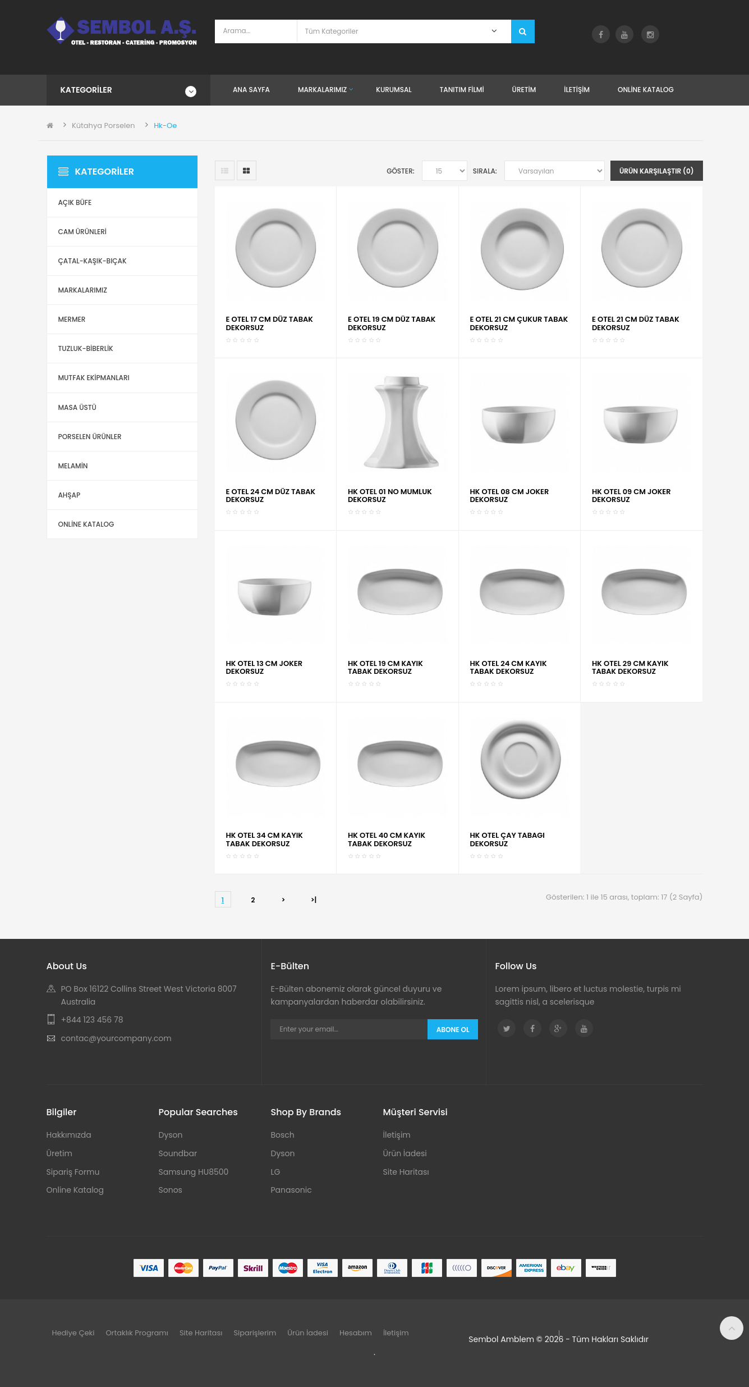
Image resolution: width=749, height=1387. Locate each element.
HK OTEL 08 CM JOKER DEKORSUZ (509, 495)
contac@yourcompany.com (116, 1038)
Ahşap (69, 495)
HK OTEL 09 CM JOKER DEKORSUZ (631, 495)
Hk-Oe (165, 125)
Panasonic (291, 1190)
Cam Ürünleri (82, 231)
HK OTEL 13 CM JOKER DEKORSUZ (264, 667)
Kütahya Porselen (103, 125)
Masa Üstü (77, 407)
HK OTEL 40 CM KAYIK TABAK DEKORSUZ (386, 839)
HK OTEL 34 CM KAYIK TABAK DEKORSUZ (264, 839)
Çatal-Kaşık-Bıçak (92, 261)
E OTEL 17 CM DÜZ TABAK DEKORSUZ (269, 323)
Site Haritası (406, 1172)
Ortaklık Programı (136, 1332)
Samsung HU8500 (194, 1172)
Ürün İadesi (405, 1153)
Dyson (171, 1134)
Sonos (170, 1190)
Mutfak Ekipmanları (94, 377)
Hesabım (355, 1332)
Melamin (73, 466)
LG (276, 1172)
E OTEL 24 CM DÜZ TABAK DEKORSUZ (271, 495)
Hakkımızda (69, 1134)
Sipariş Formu (73, 1172)
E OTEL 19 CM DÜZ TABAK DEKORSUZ (391, 323)
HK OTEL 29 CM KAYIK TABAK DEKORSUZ (630, 667)
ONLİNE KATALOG (86, 524)
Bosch (283, 1134)
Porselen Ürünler (90, 436)
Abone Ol (453, 1029)
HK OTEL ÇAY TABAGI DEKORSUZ (507, 839)
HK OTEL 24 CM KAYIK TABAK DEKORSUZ (508, 667)
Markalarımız (82, 290)
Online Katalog (75, 1190)
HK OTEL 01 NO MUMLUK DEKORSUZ (390, 495)
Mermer (72, 319)
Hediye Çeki (73, 1332)
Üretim (59, 1153)
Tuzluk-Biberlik (85, 348)
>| (314, 900)
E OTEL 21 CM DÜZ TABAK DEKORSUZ (635, 323)
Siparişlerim (254, 1332)
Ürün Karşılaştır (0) (656, 171)
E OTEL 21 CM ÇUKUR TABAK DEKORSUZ (519, 323)
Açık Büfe (75, 202)
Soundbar (178, 1153)
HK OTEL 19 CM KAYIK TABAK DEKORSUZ (385, 667)
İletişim (397, 1134)
